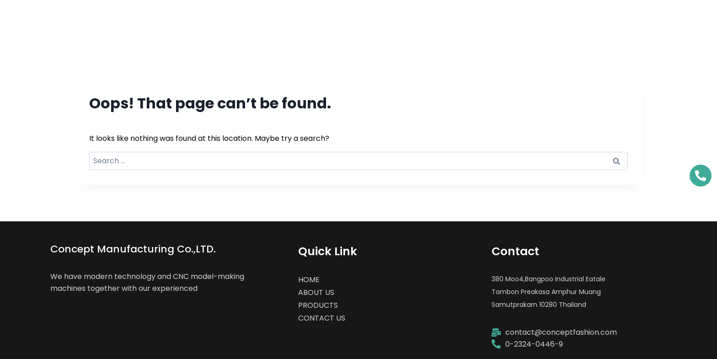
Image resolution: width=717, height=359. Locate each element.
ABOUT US (491, 20)
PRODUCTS (565, 20)
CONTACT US (646, 20)
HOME (426, 20)
